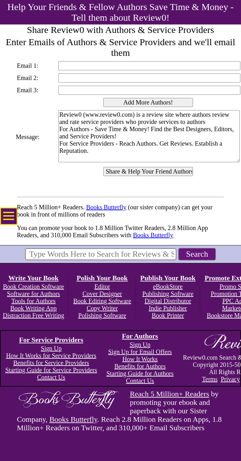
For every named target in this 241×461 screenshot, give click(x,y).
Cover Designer (102, 293)
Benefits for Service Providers (51, 362)
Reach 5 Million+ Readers (169, 394)
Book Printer (168, 315)
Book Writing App (33, 308)
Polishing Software (102, 315)
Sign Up (51, 348)
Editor (102, 286)
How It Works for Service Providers (51, 355)
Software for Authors (33, 293)
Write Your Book (33, 278)
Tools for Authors (33, 301)
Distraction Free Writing (33, 315)
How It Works (140, 359)
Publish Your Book (167, 278)
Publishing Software (168, 293)
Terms (210, 379)
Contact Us (51, 377)
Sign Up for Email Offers (140, 351)
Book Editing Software (102, 301)
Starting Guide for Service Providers (51, 370)
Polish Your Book (102, 278)
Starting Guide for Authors (140, 373)
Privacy (230, 379)
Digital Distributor (168, 301)
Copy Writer (102, 308)
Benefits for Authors (139, 366)
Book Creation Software (33, 286)
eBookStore (168, 286)
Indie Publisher (168, 308)
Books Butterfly (106, 207)
